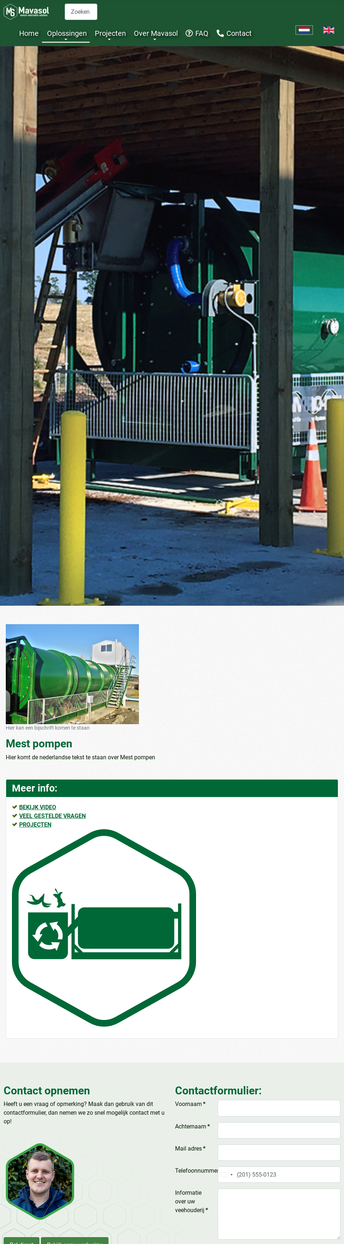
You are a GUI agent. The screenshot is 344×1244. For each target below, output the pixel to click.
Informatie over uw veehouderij (191, 1201)
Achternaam (192, 1126)
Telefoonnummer (195, 1170)
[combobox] (81, 12)
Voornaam (190, 1104)
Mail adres (190, 1148)
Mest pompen (39, 743)
